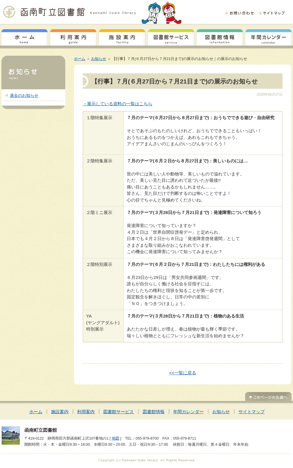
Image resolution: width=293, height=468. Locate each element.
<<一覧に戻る (182, 372)
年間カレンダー (268, 37)
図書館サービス (171, 37)
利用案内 (73, 37)
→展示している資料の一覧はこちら (117, 103)
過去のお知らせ (24, 95)
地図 (115, 438)
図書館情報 (220, 37)
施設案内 (122, 37)
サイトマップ (251, 411)
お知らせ (98, 59)
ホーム (24, 37)
